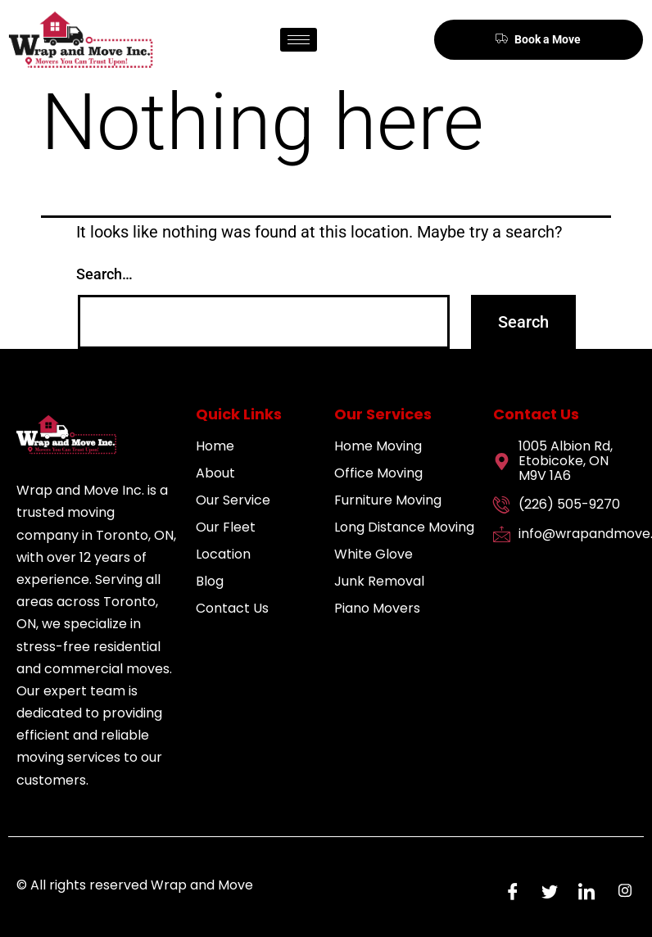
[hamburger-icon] (298, 40)
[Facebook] (508, 890)
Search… (104, 274)
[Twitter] (545, 890)
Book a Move (538, 39)
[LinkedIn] (582, 890)
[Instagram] (619, 890)
